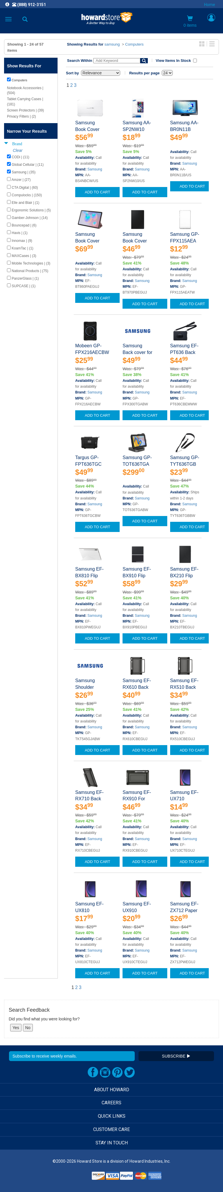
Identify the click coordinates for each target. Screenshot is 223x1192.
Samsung (94, 169)
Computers (134, 44)
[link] (76, 1177)
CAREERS (111, 1102)
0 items (190, 21)
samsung (112, 44)
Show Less (15, 347)
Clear (17, 150)
